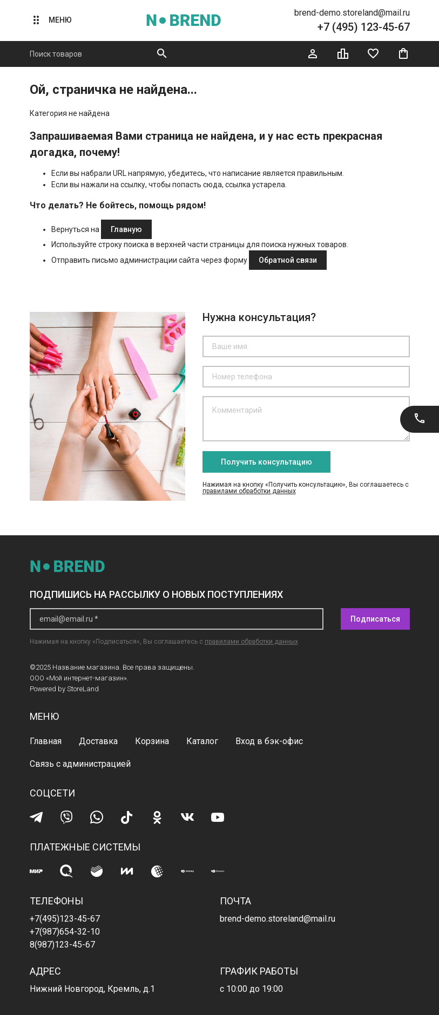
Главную (126, 229)
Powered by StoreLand (64, 689)
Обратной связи (288, 260)
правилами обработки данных (249, 491)
